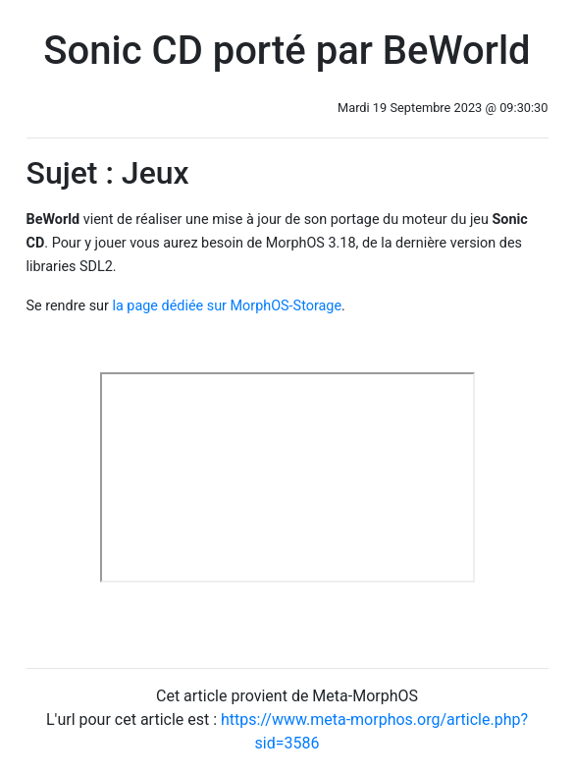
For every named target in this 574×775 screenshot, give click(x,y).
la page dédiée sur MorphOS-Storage (226, 306)
